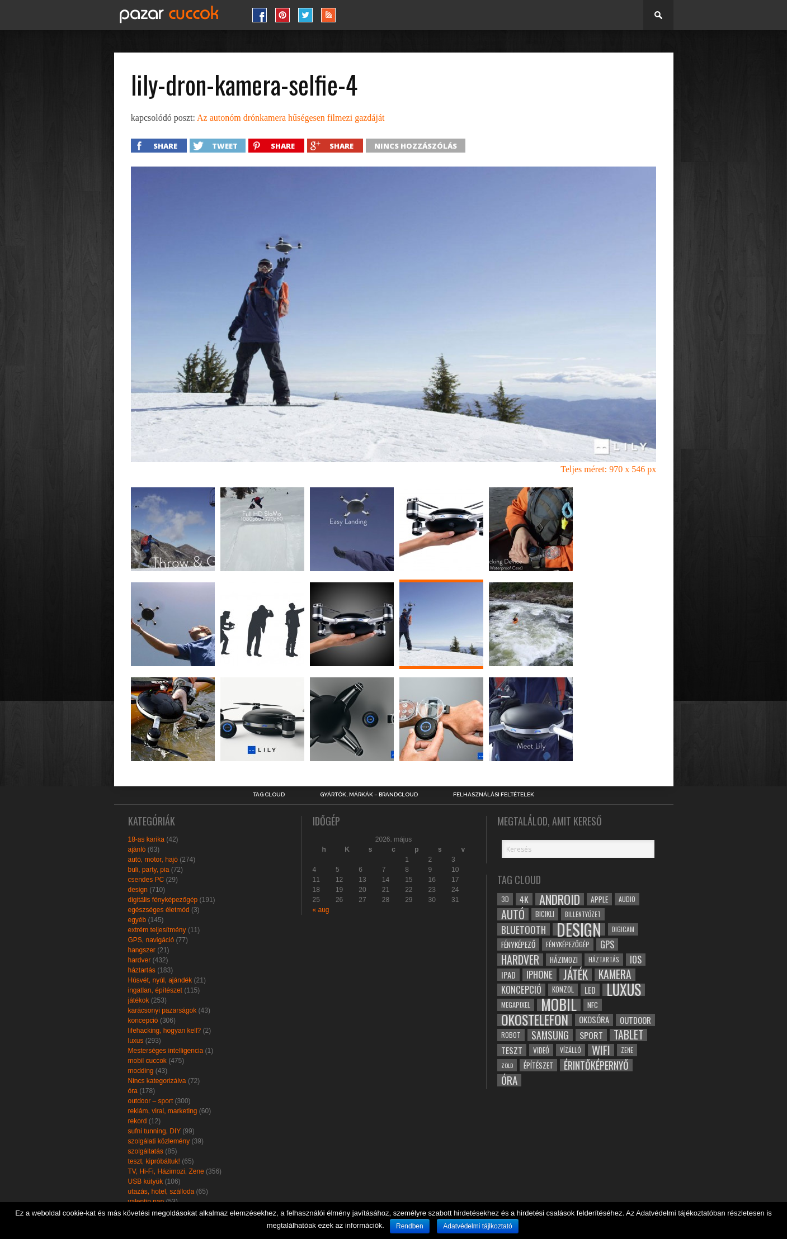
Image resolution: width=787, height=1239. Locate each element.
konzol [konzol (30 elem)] (563, 989)
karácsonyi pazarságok (162, 1010)
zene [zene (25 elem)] (627, 1050)
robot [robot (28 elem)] (511, 1034)
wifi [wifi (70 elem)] (601, 1050)
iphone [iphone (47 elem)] (539, 975)
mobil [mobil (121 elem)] (559, 1005)
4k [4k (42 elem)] (524, 899)
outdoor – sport (150, 1101)
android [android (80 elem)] (559, 899)
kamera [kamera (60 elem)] (615, 975)
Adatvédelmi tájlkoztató (477, 1226)
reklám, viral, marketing (162, 1111)
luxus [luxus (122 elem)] (623, 990)
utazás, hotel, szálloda (161, 1191)
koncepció (143, 1020)
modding (141, 1071)
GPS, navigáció (151, 940)
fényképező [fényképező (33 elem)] (518, 944)
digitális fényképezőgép (163, 900)
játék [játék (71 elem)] (575, 975)
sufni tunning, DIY (154, 1131)
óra (133, 1091)
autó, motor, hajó (153, 859)
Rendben (409, 1226)
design (138, 890)
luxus (136, 1041)
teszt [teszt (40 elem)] (511, 1050)
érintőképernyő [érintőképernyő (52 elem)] (596, 1065)
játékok (138, 1000)
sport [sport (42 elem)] (591, 1035)
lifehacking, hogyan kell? (164, 1030)
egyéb (137, 920)
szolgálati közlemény (159, 1141)
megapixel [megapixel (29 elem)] (515, 1004)
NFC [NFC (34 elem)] (592, 1004)
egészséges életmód (159, 910)
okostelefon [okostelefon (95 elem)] (534, 1020)
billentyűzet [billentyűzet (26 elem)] (583, 914)
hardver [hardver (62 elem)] (520, 959)
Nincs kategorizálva (157, 1081)
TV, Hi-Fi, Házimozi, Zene (166, 1171)
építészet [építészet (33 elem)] (538, 1065)
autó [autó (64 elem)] (513, 914)
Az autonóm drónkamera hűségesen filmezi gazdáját (290, 117)
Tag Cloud (269, 794)
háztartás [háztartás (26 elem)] (603, 959)
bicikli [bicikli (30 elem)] (544, 914)
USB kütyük (145, 1181)
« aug (321, 910)
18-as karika (146, 839)
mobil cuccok (147, 1061)
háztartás (141, 970)
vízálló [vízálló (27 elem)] (570, 1050)
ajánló (137, 849)
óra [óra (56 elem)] (509, 1080)
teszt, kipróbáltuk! (154, 1161)
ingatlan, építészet (155, 990)
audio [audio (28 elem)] (627, 899)
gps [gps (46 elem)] (607, 944)
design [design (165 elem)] (579, 929)
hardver (139, 960)
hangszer (141, 950)
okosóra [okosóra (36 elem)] (594, 1020)
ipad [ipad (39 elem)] (508, 975)
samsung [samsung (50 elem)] (550, 1035)
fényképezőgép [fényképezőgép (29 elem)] (568, 944)
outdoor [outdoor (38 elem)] (635, 1020)
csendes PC (146, 880)
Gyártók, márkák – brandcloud (369, 794)
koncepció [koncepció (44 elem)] (521, 990)
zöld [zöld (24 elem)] (507, 1065)
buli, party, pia (148, 870)
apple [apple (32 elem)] (599, 899)
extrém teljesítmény (157, 930)
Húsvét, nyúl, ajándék (160, 980)
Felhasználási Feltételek (493, 794)
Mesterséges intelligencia (166, 1051)
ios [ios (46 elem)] (636, 959)
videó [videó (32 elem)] (541, 1050)
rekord (137, 1121)
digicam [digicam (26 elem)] (623, 929)
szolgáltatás (145, 1151)
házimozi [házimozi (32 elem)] (564, 959)
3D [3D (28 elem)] (505, 899)
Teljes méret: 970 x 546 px (608, 469)
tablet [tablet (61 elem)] (628, 1035)
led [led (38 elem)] (590, 990)
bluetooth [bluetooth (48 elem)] (523, 929)
